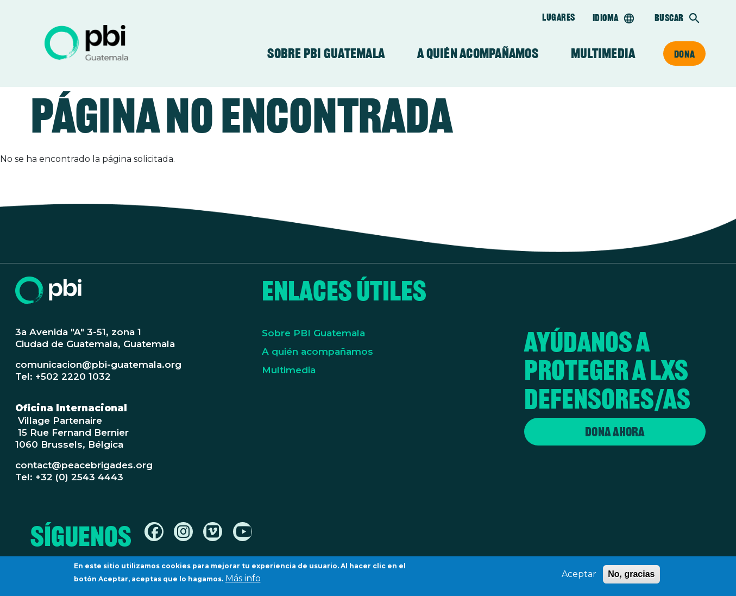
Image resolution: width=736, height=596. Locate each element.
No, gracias (631, 577)
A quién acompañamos (477, 53)
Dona (684, 53)
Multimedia (603, 53)
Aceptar (579, 577)
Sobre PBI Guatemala (326, 53)
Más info (243, 581)
